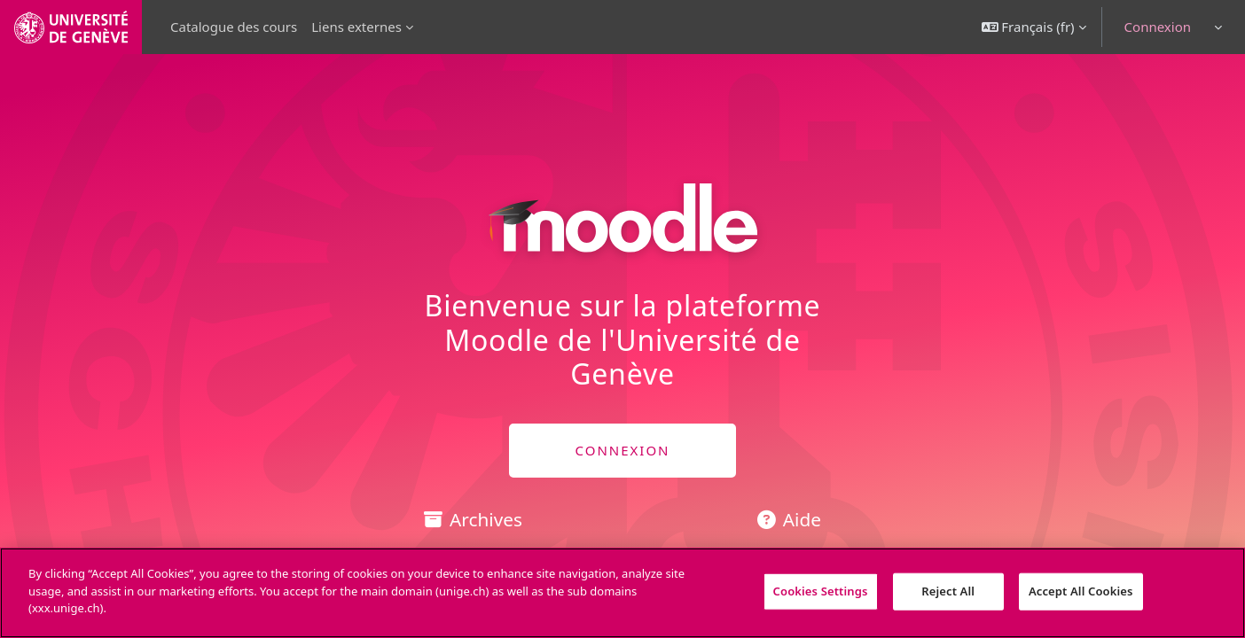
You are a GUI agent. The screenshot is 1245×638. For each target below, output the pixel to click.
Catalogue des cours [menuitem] (233, 26)
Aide (789, 519)
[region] (622, 593)
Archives (473, 519)
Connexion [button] (1157, 26)
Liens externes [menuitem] (356, 26)
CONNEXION (622, 450)
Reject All (948, 591)
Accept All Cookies (1081, 591)
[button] (1034, 27)
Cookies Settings (820, 591)
